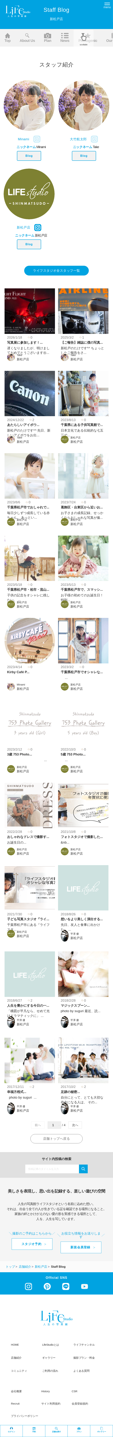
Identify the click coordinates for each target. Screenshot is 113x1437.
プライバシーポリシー (24, 1416)
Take (19, 355)
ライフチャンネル (84, 1344)
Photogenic (87, 38)
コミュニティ (19, 1370)
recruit (15, 1403)
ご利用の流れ (50, 1370)
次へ (75, 1125)
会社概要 (16, 1391)
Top (8, 38)
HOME (15, 1344)
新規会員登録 (80, 1247)
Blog (29, 155)
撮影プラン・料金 (84, 1357)
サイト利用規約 (50, 1403)
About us (27, 38)
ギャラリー (48, 1357)
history (45, 1391)
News (64, 38)
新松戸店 (23, 359)
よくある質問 (81, 1370)
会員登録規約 (80, 1403)
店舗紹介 (16, 1357)
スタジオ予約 (31, 1244)
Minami (21, 684)
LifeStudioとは (50, 1344)
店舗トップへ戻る (56, 1138)
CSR (74, 1391)
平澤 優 (74, 933)
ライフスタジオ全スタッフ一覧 (56, 270)
